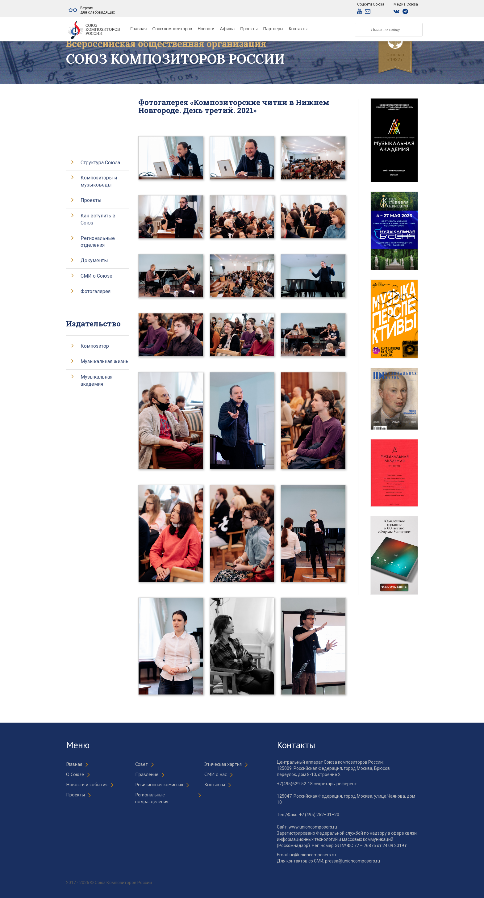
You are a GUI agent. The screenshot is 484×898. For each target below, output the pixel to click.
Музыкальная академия (96, 380)
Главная (138, 28)
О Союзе (75, 774)
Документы (94, 260)
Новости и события (86, 784)
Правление (146, 774)
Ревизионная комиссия (159, 784)
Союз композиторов (172, 28)
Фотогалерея (96, 291)
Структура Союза (100, 163)
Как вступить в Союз (98, 219)
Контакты (298, 28)
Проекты (248, 28)
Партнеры (273, 28)
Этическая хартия (223, 764)
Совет (141, 764)
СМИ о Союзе (96, 276)
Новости (206, 28)
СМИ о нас (215, 774)
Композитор (95, 346)
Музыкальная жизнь (104, 361)
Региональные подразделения (151, 798)
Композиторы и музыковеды (99, 181)
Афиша (227, 28)
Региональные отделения (98, 241)
